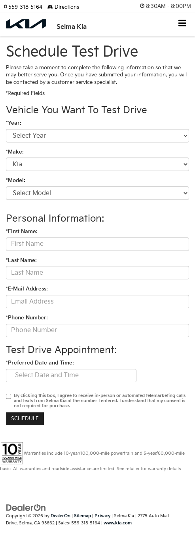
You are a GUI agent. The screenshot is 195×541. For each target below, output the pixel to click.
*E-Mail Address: (27, 289)
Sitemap (82, 515)
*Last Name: (21, 260)
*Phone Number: (27, 318)
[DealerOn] (26, 507)
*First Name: (22, 231)
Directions (63, 7)
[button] (25, 7)
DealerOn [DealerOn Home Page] (60, 515)
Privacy (102, 515)
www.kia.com (118, 523)
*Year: (13, 123)
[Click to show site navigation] (182, 24)
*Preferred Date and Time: (40, 363)
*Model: (15, 180)
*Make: (15, 152)
